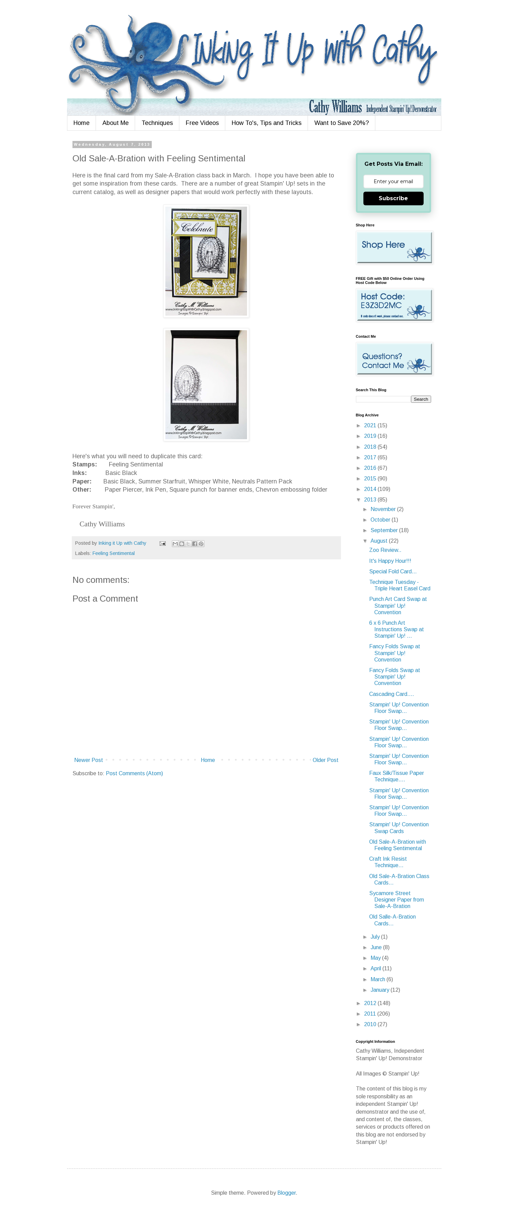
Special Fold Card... (393, 571)
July (376, 937)
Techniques (157, 123)
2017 (371, 457)
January (381, 990)
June (377, 947)
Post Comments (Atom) (134, 773)
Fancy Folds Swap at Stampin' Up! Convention (394, 652)
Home (81, 123)
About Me (115, 123)
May (376, 958)
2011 (370, 1014)
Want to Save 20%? (341, 123)
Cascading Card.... (391, 694)
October (381, 520)
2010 (371, 1024)
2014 (371, 489)
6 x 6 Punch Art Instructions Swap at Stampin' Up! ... (396, 629)
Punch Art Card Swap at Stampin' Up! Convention (398, 605)
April (376, 968)
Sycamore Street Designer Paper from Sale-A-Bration (396, 899)
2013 (371, 500)
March (379, 979)
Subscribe (393, 198)
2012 (371, 1003)
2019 (371, 436)
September (385, 530)
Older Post (326, 760)
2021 (371, 425)
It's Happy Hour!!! (390, 561)
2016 (371, 468)
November (384, 509)
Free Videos (202, 123)
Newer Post (88, 760)
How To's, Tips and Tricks (266, 123)
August (380, 541)
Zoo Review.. (385, 550)
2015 (371, 478)
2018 (371, 447)
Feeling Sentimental (114, 553)
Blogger (286, 1193)
